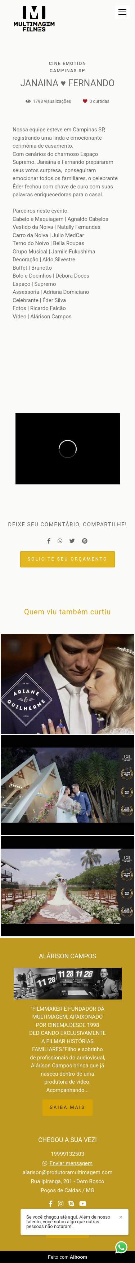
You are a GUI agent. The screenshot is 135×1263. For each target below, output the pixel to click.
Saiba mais (67, 1107)
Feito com (67, 1257)
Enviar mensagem (71, 1163)
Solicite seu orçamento (68, 559)
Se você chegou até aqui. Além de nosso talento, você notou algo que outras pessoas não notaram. (68, 1222)
